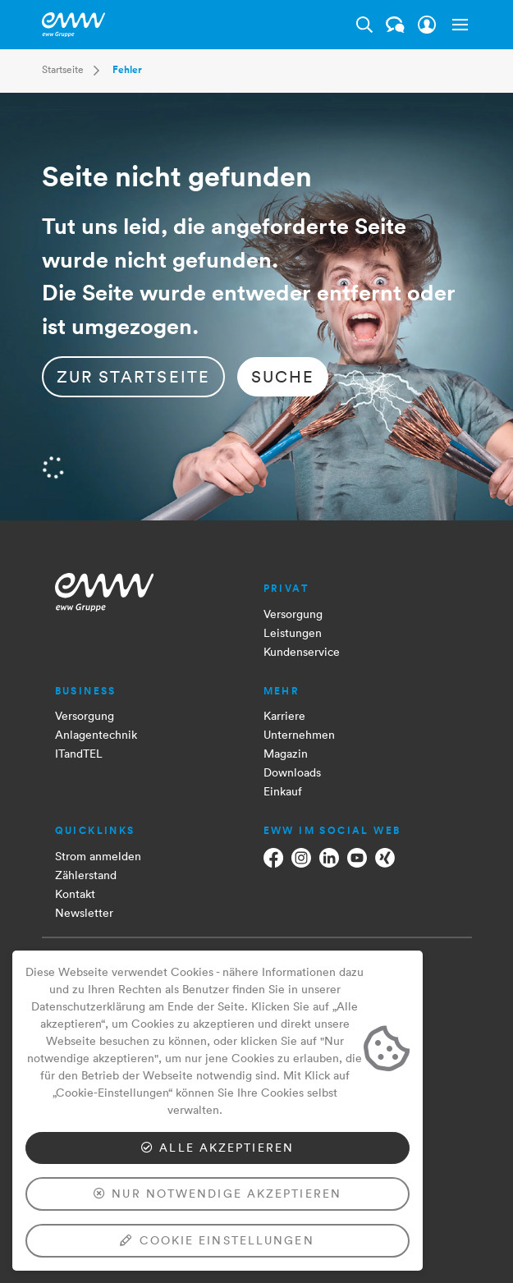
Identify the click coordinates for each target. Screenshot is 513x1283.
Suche (283, 377)
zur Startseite (133, 377)
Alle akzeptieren (217, 1147)
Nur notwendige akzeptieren (217, 1193)
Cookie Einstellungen (217, 1240)
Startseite (63, 69)
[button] (457, 24)
